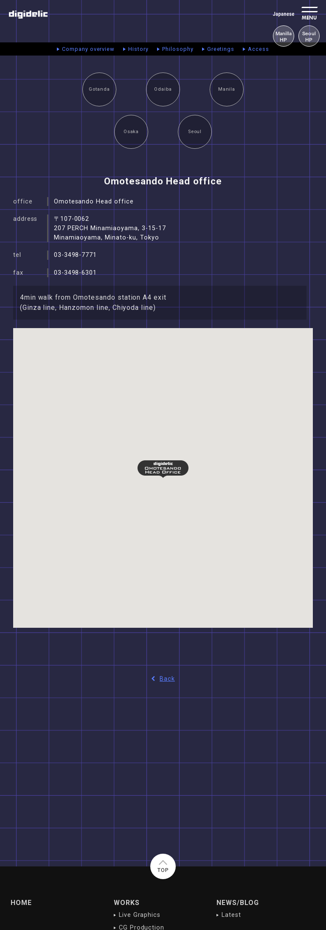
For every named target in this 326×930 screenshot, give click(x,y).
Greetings (221, 49)
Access (258, 49)
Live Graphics (139, 915)
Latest (231, 915)
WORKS (127, 903)
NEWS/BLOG (237, 903)
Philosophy (178, 49)
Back (163, 678)
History (138, 49)
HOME (21, 903)
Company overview (88, 49)
